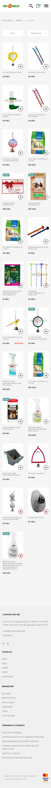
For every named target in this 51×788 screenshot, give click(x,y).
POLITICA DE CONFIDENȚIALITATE (17, 758)
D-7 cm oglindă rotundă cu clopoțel (37, 338)
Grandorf (7, 707)
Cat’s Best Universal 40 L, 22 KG (38, 382)
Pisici (4, 663)
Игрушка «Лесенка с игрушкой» (37, 116)
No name (6, 694)
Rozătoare (7, 677)
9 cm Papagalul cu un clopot (12, 338)
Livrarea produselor (14, 631)
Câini (4, 659)
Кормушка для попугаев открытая (12, 474)
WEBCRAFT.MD (19, 779)
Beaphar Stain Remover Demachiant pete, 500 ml (12, 383)
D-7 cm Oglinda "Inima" (12, 72)
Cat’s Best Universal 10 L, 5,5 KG (38, 160)
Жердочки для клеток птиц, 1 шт (38, 248)
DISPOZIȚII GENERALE (12, 732)
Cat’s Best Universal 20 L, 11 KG (12, 248)
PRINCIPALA (8, 21)
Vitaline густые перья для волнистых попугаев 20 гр (12, 293)
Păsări (20, 21)
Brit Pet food (9, 698)
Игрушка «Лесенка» (37, 72)
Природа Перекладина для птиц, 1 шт (36, 293)
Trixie (5, 711)
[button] (31, 6)
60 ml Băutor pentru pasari (12, 116)
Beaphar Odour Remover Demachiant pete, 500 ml (37, 429)
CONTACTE (8, 635)
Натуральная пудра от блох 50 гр (12, 428)
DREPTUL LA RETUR (11, 753)
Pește (5, 672)
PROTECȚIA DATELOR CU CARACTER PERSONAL (23, 737)
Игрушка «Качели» (36, 473)
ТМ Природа (8, 716)
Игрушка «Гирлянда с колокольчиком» (12, 518)
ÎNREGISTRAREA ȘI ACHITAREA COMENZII (20, 741)
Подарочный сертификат (9, 204)
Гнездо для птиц (36, 517)
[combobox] (38, 33)
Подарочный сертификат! (34, 204)
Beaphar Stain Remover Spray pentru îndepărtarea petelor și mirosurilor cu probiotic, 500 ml (13, 565)
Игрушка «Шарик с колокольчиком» (11, 160)
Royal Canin (8, 702)
